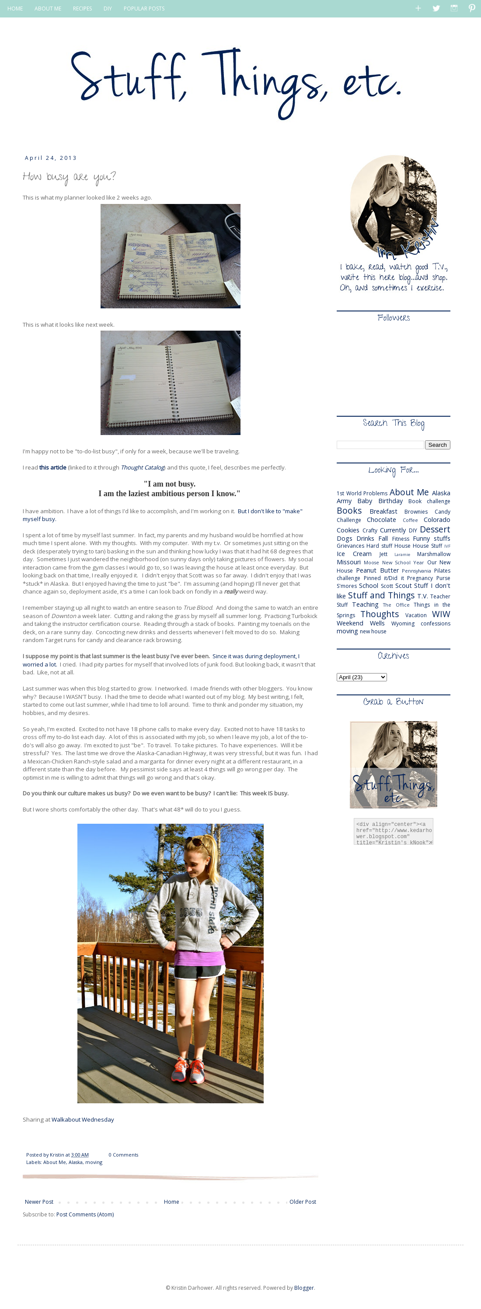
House (402, 545)
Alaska (76, 1162)
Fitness (400, 538)
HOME (15, 8)
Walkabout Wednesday (83, 1119)
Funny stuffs (431, 538)
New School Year (403, 562)
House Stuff (427, 545)
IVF (447, 546)
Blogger (304, 1288)
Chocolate (381, 519)
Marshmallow (433, 554)
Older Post (302, 1201)
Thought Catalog (142, 467)
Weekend (350, 623)
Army (344, 501)
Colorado (437, 519)
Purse (443, 578)
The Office (396, 604)
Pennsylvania (416, 570)
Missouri (349, 562)
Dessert (435, 529)
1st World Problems (362, 493)
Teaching (365, 604)
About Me (54, 1162)
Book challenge (429, 501)
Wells (377, 623)
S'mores (347, 586)
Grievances (350, 545)
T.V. (422, 596)
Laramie (402, 554)
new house (373, 631)
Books (349, 510)
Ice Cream (354, 553)
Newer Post (39, 1201)
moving (93, 1162)
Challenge (349, 520)
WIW (441, 614)
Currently (393, 530)
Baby (364, 501)
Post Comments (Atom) (85, 1214)
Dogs (344, 538)
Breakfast (383, 511)
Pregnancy (420, 578)
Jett (383, 554)
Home (171, 1201)
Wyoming (403, 623)
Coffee (410, 520)
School (368, 585)
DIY (108, 8)
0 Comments (123, 1154)
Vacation (416, 615)
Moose (371, 562)
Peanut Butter (377, 570)
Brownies (416, 511)
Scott (387, 586)
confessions (435, 623)
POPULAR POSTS (144, 8)
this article (53, 467)
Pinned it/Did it (384, 578)
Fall (383, 538)
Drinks (365, 538)
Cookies (348, 530)
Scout (403, 585)
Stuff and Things (381, 595)
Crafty (369, 530)
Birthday (390, 501)
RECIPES (82, 8)
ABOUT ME (48, 8)
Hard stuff (379, 545)
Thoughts (379, 614)
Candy (442, 511)
